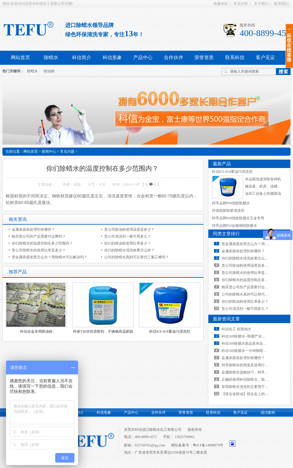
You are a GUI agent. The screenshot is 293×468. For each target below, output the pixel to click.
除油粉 (49, 71)
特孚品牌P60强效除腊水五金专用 (238, 218)
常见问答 (241, 4)
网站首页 (20, 57)
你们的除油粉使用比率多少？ (127, 243)
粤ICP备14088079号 (208, 445)
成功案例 (268, 412)
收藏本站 (220, 4)
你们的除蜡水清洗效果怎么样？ (129, 250)
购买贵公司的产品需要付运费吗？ (39, 236)
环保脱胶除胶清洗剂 (228, 210)
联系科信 (234, 57)
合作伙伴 (173, 57)
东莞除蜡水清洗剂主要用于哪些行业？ (252, 387)
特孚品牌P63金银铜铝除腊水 (234, 226)
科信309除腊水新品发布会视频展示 (249, 343)
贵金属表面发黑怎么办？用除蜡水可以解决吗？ (49, 257)
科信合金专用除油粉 (36, 331)
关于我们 (261, 4)
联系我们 (281, 4)
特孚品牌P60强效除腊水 (231, 203)
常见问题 (67, 151)
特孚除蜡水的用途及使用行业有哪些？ (252, 365)
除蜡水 (51, 57)
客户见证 (240, 412)
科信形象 (112, 57)
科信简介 (81, 57)
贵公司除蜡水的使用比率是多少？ (39, 250)
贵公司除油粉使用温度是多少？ (129, 229)
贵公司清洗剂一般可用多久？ (127, 236)
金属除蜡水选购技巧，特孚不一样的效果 (254, 372)
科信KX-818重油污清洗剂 (169, 331)
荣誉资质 (204, 57)
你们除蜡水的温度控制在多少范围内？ (42, 243)
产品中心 (143, 57)
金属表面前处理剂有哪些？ (33, 229)
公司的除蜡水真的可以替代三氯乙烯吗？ (136, 257)
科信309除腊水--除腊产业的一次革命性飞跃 (256, 336)
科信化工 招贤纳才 (236, 329)
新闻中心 (49, 151)
